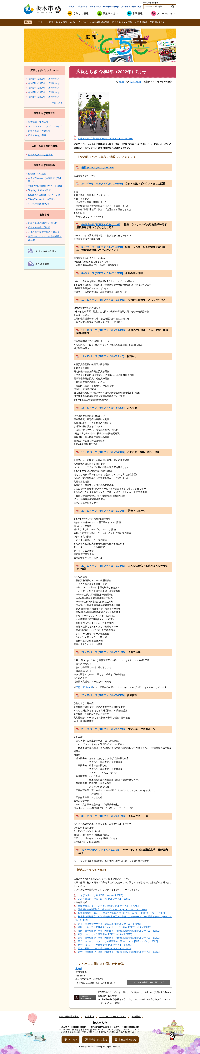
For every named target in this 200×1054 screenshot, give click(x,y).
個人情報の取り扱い (69, 1016)
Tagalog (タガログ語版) (39, 190)
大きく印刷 (135, 81)
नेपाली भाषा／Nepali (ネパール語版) (45, 186)
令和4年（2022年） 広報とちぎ (107, 22)
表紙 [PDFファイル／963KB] (97, 167)
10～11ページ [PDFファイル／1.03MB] (103, 299)
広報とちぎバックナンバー (76, 22)
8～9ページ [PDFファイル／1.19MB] (102, 273)
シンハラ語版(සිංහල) (38, 204)
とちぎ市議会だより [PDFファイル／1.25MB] (100, 895)
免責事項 (89, 1016)
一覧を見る (57, 103)
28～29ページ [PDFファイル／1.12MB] (103, 729)
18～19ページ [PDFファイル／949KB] (103, 452)
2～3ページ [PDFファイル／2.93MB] (102, 183)
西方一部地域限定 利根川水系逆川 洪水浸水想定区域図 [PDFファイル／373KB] (119, 952)
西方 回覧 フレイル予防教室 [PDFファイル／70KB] (105, 948)
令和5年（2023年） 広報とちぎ (43, 92)
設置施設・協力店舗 (38, 122)
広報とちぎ (54, 22)
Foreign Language (111, 7)
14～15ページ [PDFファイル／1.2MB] (102, 356)
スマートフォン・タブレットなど (45, 126)
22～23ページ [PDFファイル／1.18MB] (103, 565)
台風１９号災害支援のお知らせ (43, 232)
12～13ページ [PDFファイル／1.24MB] (103, 330)
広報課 (78, 968)
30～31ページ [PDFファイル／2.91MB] (103, 816)
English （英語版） (37, 174)
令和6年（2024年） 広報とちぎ (43, 88)
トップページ (40, 22)
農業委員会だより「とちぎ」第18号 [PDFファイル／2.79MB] (108, 906)
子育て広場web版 (84, 687)
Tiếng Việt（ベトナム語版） (42, 199)
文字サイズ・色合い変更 (131, 7)
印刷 (121, 81)
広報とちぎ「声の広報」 (40, 131)
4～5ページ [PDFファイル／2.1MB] (101, 224)
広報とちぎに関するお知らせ (42, 223)
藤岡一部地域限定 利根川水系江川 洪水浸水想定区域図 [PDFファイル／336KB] (119, 931)
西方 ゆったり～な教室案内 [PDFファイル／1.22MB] (105, 945)
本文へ (71, 7)
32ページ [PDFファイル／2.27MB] (100, 849)
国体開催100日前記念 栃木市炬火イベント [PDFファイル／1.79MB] (112, 909)
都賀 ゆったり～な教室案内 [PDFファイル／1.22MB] (105, 934)
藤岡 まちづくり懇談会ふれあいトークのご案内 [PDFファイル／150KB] (114, 927)
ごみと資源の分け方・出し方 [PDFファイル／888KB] (104, 899)
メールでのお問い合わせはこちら (149, 982)
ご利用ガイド (82, 7)
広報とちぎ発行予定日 (39, 227)
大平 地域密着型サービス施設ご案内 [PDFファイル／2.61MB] (109, 924)
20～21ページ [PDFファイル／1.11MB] (103, 510)
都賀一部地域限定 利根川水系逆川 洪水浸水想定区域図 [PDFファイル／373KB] (119, 938)
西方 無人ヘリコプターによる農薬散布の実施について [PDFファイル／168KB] (118, 941)
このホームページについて (112, 1016)
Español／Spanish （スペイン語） (45, 195)
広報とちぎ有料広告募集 (45, 146)
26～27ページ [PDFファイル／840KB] (103, 695)
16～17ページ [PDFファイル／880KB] (103, 407)
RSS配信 (136, 1016)
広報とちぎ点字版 (37, 135)
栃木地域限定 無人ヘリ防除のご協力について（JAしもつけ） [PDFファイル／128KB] (121, 913)
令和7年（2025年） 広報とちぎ (43, 83)
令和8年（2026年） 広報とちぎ (43, 79)
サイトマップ (95, 7)
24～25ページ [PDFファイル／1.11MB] (103, 652)
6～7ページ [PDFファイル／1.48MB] (102, 247)
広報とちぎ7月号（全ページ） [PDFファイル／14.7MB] (105, 138)
